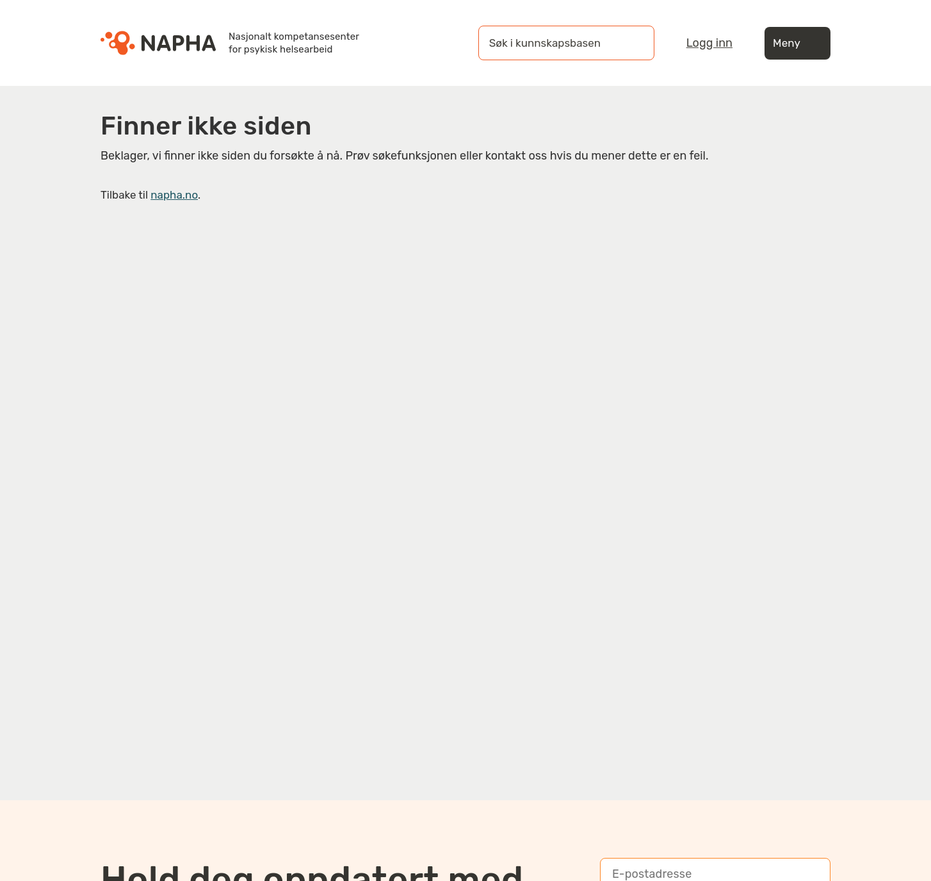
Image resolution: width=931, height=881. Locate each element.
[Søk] (632, 42)
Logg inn (709, 43)
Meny (797, 43)
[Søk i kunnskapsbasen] (553, 42)
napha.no (174, 194)
